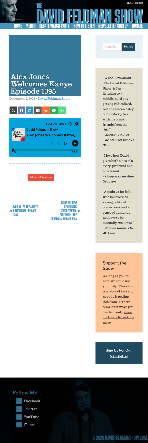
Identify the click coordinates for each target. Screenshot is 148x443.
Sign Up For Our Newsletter (119, 353)
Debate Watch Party (54, 26)
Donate (137, 26)
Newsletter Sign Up (113, 26)
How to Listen (84, 26)
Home (18, 26)
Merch (31, 26)
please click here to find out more (118, 317)
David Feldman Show (89, 16)
